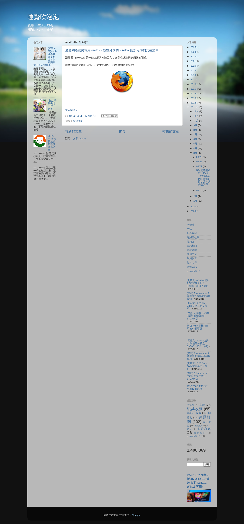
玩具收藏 (192, 233)
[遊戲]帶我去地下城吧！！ (52, 105)
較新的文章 (73, 131)
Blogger (136, 515)
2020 (193, 65)
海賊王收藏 (193, 237)
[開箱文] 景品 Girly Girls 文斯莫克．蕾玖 (197, 306)
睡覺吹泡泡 (43, 16)
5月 (195, 143)
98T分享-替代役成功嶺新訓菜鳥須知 (52, 143)
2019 (193, 70)
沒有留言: (90, 116)
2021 (193, 61)
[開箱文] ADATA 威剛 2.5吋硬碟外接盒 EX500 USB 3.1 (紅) (198, 283)
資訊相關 (78, 120)
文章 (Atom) (79, 138)
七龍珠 (190, 225)
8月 (195, 130)
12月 (196, 111)
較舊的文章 (170, 131)
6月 (195, 139)
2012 (193, 102)
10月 (196, 120)
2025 (193, 47)
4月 (195, 148)
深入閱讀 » (71, 110)
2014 (193, 93)
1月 (195, 200)
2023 (193, 56)
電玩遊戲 (192, 250)
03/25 (199, 161)
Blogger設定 (193, 271)
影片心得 (192, 262)
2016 (193, 84)
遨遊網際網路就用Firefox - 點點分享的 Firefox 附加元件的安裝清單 (112, 50)
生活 (189, 229)
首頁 (122, 131)
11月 (196, 116)
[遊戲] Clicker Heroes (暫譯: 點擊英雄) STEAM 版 (198, 316)
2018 (193, 75)
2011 (193, 107)
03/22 (199, 166)
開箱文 (190, 241)
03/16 (199, 190)
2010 (193, 206)
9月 (195, 125)
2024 (193, 52)
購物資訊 (192, 267)
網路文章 (192, 254)
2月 (195, 196)
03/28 (199, 157)
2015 (193, 89)
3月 (195, 153)
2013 (193, 98)
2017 (193, 79)
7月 (195, 134)
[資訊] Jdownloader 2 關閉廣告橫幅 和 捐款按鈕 (198, 296)
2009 (193, 211)
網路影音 (192, 258)
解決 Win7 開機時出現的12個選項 (197, 327)
